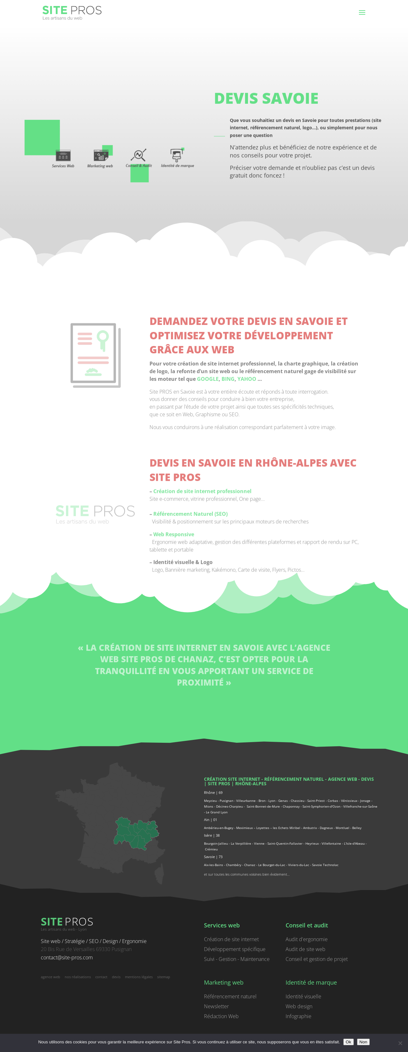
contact (101, 976)
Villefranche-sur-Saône (360, 806)
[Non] (400, 1043)
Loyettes (262, 827)
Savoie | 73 (213, 856)
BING (228, 491)
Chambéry (233, 865)
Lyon (271, 800)
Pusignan (226, 800)
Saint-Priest (316, 800)
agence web (342, 779)
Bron (262, 800)
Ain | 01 (210, 819)
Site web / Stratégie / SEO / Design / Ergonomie (94, 941)
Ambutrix (310, 827)
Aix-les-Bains (213, 865)
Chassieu (297, 800)
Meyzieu (210, 800)
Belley (356, 827)
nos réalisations (78, 976)
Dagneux (326, 827)
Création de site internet (231, 939)
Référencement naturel (230, 996)
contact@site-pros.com (67, 957)
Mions (208, 806)
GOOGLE (208, 491)
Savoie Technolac (325, 865)
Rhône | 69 (213, 792)
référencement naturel (294, 779)
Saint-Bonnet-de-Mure (263, 806)
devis (367, 779)
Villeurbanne (246, 800)
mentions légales (139, 976)
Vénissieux (349, 800)
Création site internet (232, 779)
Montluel (342, 827)
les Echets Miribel (286, 827)
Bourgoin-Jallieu (216, 843)
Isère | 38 (212, 835)
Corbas (333, 800)
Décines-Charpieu (229, 806)
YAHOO (246, 491)
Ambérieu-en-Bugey (219, 827)
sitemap (163, 976)
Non (363, 1042)
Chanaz (249, 865)
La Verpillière (241, 843)
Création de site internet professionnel (202, 604)
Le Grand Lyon (217, 812)
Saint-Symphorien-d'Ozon (321, 806)
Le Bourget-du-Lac (271, 865)
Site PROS (219, 783)
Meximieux (244, 827)
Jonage (365, 800)
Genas (283, 800)
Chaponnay (291, 806)
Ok (348, 1042)
